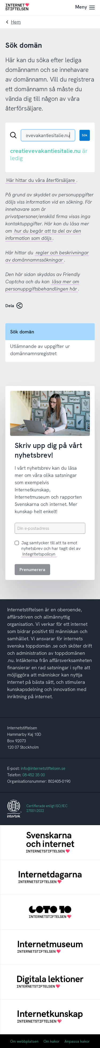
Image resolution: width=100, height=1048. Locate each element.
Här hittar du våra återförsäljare (40, 180)
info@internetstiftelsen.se (43, 768)
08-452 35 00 (33, 775)
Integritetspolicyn (38, 554)
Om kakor (51, 1041)
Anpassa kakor (77, 1041)
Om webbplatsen (24, 1041)
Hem (16, 22)
